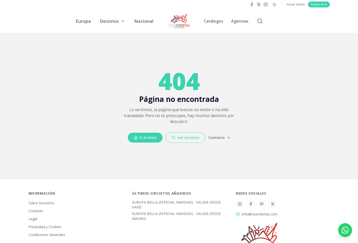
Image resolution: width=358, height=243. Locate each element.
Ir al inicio (145, 137)
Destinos (112, 21)
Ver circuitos (185, 137)
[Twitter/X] (272, 204)
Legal (32, 218)
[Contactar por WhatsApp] (345, 230)
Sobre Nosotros (41, 203)
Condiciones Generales (46, 234)
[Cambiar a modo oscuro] (274, 4)
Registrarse (319, 4)
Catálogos (213, 21)
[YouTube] (262, 204)
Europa (83, 21)
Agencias (239, 21)
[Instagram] (266, 4)
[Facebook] (252, 4)
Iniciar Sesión (296, 4)
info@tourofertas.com (259, 214)
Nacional (144, 21)
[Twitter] (259, 4)
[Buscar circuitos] (260, 21)
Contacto (219, 137)
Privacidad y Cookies (44, 226)
